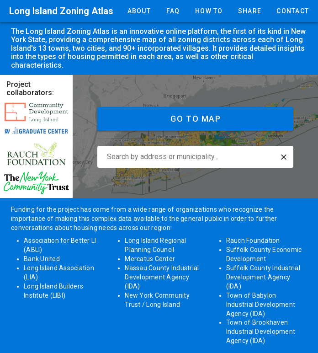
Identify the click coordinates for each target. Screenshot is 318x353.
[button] (283, 157)
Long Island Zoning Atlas (61, 10)
